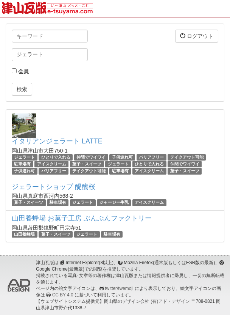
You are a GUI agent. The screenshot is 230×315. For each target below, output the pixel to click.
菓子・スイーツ (86, 164)
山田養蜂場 (24, 234)
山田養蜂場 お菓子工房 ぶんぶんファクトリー (82, 218)
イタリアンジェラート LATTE (57, 141)
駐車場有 (22, 164)
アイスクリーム (51, 164)
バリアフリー (151, 157)
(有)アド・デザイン (170, 301)
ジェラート (24, 157)
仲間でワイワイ (91, 157)
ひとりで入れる (55, 157)
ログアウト (196, 36)
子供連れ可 (122, 157)
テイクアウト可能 (187, 157)
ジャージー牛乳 (114, 202)
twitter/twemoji (119, 288)
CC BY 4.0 (62, 295)
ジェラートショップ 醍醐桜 (53, 187)
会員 (20, 71)
